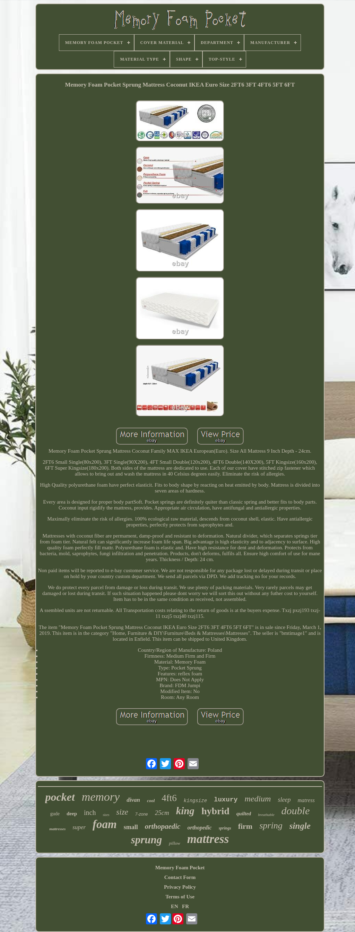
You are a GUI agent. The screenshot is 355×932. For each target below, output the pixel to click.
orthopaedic (163, 826)
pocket (60, 797)
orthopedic (199, 828)
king (185, 810)
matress (305, 800)
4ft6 (169, 798)
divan (133, 800)
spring (270, 825)
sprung (146, 840)
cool (151, 800)
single (300, 826)
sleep (284, 799)
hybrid (215, 811)
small (131, 827)
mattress (208, 839)
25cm (162, 812)
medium (257, 798)
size (122, 812)
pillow (174, 843)
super (79, 827)
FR (185, 906)
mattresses (57, 829)
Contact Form (180, 877)
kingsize (195, 801)
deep (72, 813)
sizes (106, 815)
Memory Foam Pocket (180, 867)
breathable (266, 815)
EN (174, 906)
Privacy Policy (180, 887)
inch (90, 812)
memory (101, 796)
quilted (243, 813)
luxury (225, 800)
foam (105, 824)
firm (245, 826)
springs (225, 828)
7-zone (141, 814)
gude (55, 813)
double (296, 810)
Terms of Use (179, 896)
